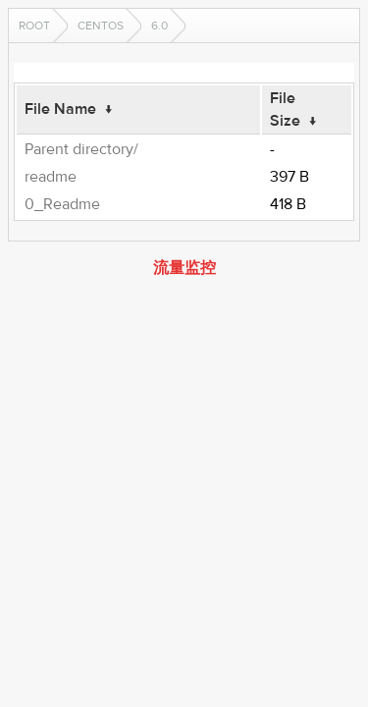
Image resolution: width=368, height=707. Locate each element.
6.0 (159, 25)
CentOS (101, 25)
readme (51, 177)
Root (34, 25)
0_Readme (62, 204)
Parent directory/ (81, 149)
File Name (60, 109)
